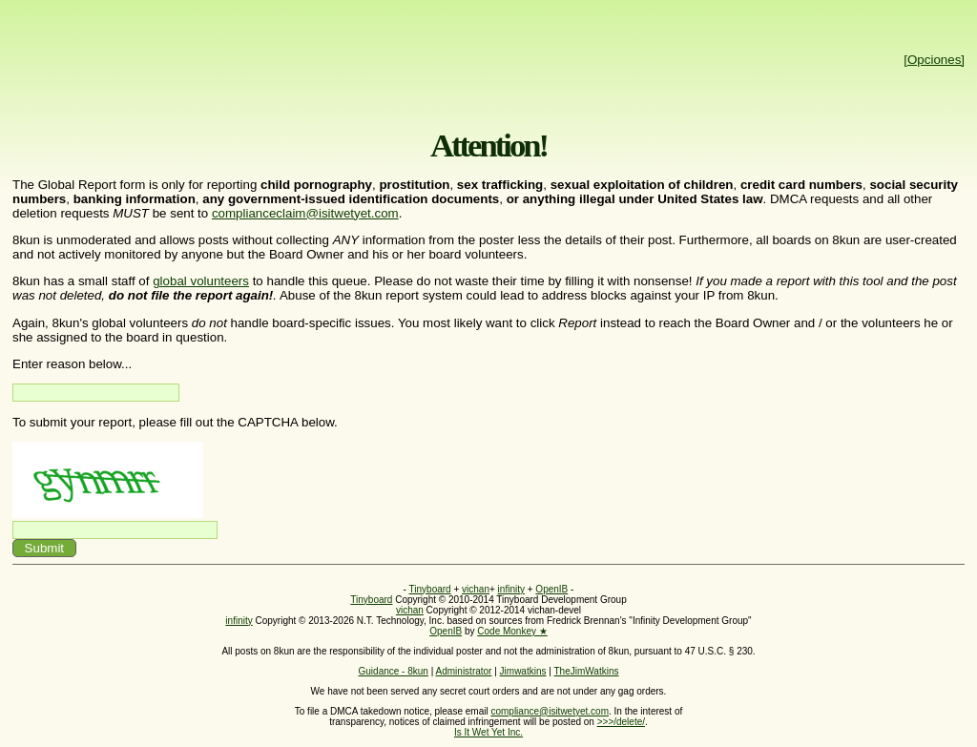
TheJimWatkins (585, 671)
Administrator (464, 671)
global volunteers (201, 281)
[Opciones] (934, 59)
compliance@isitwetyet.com (549, 711)
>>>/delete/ (621, 721)
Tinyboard (430, 589)
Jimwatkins (523, 671)
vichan (475, 589)
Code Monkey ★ (512, 631)
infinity (511, 589)
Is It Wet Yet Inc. (488, 732)
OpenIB (551, 589)
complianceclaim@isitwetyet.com (305, 213)
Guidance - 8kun (393, 671)
